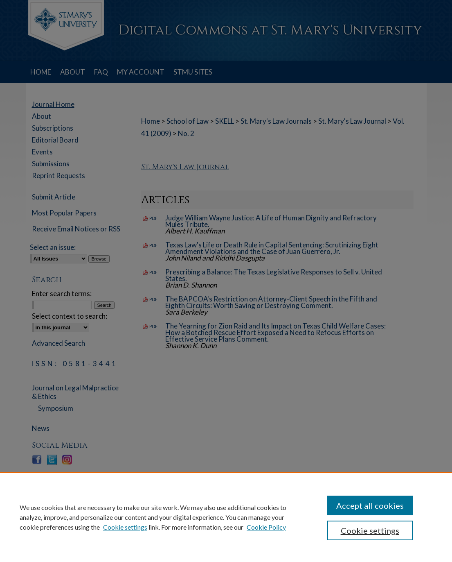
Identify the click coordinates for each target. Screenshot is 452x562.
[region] (226, 517)
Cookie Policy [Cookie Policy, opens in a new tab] (266, 527)
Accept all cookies (370, 505)
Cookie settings (125, 527)
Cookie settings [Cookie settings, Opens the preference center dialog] (370, 530)
